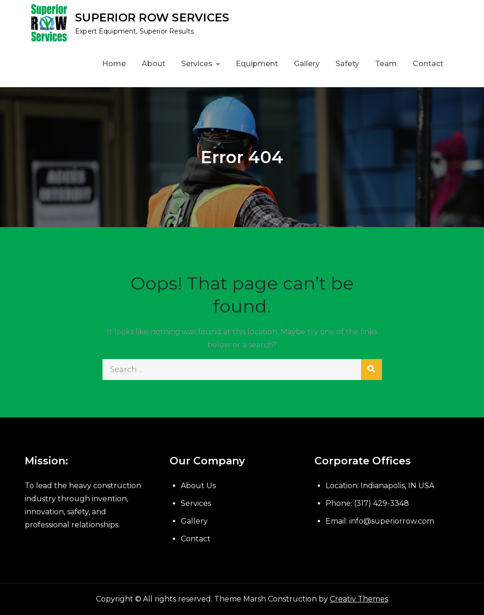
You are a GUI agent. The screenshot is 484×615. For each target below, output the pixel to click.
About (153, 63)
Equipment (257, 63)
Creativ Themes (359, 598)
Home (114, 63)
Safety (347, 63)
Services (196, 63)
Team (386, 63)
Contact (428, 63)
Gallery (307, 63)
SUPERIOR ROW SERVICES (152, 17)
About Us (198, 485)
